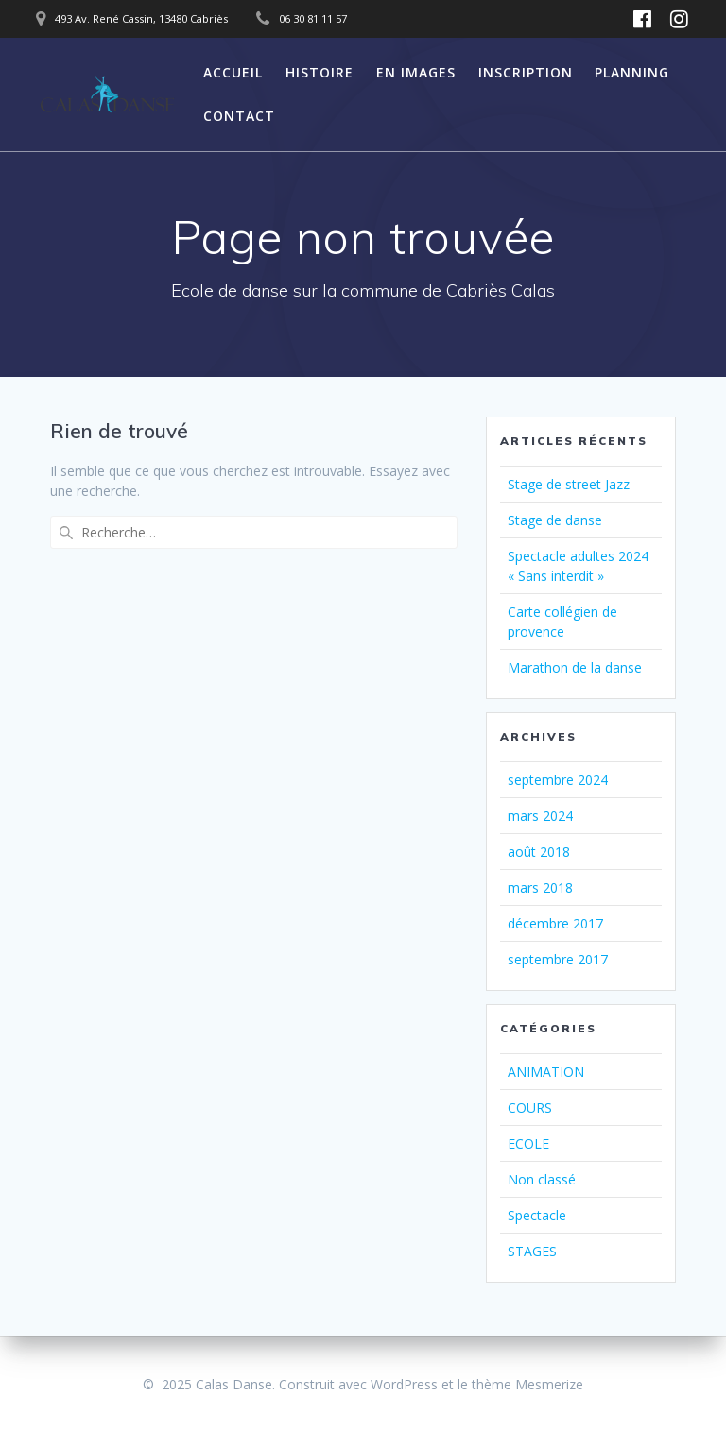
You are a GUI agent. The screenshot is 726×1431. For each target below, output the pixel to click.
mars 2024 (540, 816)
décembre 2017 (555, 923)
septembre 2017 (558, 959)
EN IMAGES (416, 72)
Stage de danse (555, 520)
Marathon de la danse (575, 667)
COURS (530, 1107)
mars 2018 (540, 887)
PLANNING (632, 72)
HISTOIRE (319, 72)
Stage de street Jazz (569, 484)
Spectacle (537, 1215)
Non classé (542, 1179)
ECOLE (528, 1143)
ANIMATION (546, 1072)
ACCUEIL (233, 72)
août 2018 (539, 851)
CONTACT (239, 116)
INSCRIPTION (525, 72)
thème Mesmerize (527, 1384)
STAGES (532, 1251)
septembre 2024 (558, 780)
